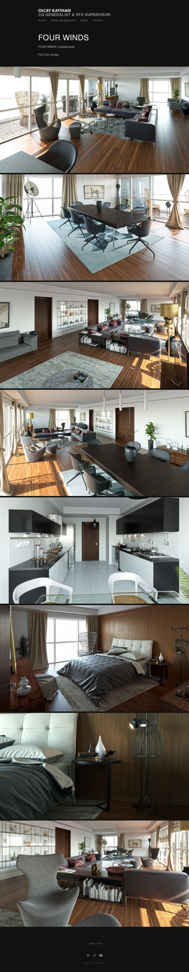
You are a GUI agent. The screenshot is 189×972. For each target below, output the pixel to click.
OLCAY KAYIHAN (54, 10)
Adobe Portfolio (99, 963)
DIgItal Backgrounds (63, 20)
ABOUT (84, 20)
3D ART (42, 20)
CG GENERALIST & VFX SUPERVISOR (74, 14)
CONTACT (98, 20)
